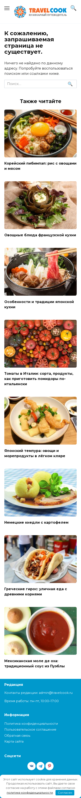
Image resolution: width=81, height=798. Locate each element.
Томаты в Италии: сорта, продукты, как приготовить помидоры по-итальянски (38, 379)
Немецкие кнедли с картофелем (36, 522)
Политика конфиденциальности (31, 724)
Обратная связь (17, 736)
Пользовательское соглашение (30, 729)
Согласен (65, 792)
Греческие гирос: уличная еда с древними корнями (35, 591)
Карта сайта (14, 741)
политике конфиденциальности (30, 792)
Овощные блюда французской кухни (40, 235)
